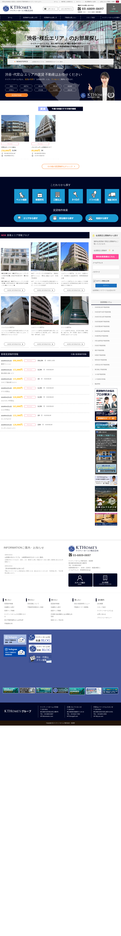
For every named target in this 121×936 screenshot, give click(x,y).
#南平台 (26, 86)
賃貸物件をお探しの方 (30, 17)
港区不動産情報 (99, 350)
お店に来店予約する (66, 9)
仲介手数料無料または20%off (13, 620)
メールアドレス (98, 263)
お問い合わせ (51, 9)
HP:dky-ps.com (98, 716)
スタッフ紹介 (90, 17)
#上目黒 (55, 90)
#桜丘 (11, 86)
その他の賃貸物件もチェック (60, 166)
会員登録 (95, 290)
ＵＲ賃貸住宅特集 (100, 379)
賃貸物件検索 (17, 95)
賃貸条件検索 (55, 603)
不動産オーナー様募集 (81, 607)
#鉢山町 (40, 86)
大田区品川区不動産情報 (102, 364)
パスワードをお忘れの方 (107, 290)
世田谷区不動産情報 (101, 360)
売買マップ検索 (9, 610)
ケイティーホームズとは (105, 610)
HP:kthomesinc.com (46, 716)
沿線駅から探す (9, 607)
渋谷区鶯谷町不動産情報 (102, 326)
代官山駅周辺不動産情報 (102, 340)
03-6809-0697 (93, 9)
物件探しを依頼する (67, 1)
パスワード (96, 272)
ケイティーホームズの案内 (111, 17)
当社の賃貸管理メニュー (82, 603)
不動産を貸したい (70, 17)
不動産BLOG (8, 623)
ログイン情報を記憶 (102, 281)
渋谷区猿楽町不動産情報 (102, 321)
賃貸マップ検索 (56, 610)
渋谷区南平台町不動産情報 (103, 312)
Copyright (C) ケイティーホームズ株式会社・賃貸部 (60, 723)
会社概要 (100, 603)
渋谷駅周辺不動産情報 (101, 336)
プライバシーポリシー (104, 617)
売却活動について (33, 603)
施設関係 (97, 384)
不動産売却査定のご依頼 (35, 607)
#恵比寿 (69, 90)
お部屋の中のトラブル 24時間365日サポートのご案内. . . (48, 61)
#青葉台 (26, 90)
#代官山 (11, 90)
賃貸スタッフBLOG (57, 620)
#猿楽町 (69, 86)
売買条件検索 (8, 603)
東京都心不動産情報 (101, 369)
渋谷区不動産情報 (100, 345)
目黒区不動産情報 (100, 355)
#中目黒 (40, 90)
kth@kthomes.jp (85, 570)
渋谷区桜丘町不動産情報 (102, 307)
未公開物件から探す (90, 1)
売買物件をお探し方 (50, 17)
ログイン (78, 1)
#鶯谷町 (55, 86)
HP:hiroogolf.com (72, 716)
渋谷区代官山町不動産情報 (103, 317)
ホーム (56, 1)
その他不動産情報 (100, 374)
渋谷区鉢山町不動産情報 (102, 331)
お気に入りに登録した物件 (107, 1)
